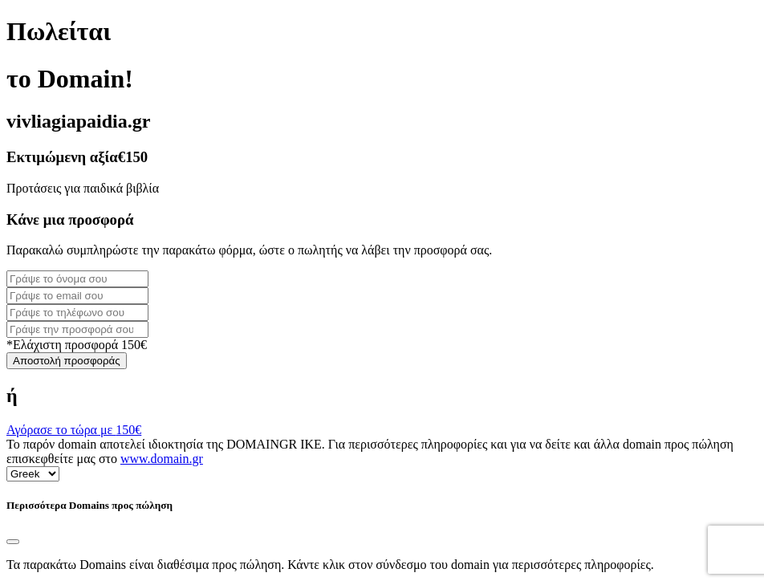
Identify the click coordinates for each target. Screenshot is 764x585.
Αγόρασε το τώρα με (73, 430)
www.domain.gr (161, 458)
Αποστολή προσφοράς (66, 361)
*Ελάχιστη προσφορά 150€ (76, 344)
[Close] (12, 541)
